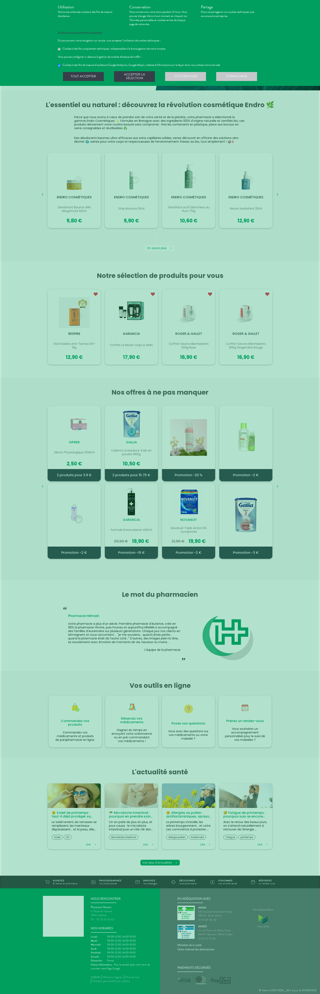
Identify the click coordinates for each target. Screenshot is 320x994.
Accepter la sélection (134, 76)
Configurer (236, 76)
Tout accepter (83, 76)
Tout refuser (185, 76)
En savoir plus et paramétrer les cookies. (80, 32)
